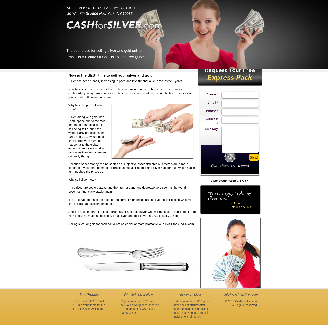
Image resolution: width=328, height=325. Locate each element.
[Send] (254, 157)
